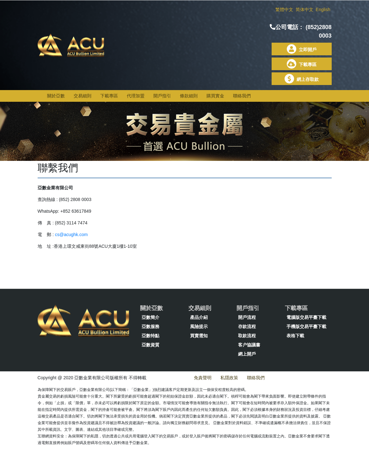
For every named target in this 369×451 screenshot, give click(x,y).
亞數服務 (150, 326)
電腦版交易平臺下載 (306, 317)
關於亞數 (56, 95)
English (323, 9)
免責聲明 (203, 377)
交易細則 (82, 95)
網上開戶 (247, 354)
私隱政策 (229, 377)
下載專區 (302, 64)
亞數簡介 (150, 317)
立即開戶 (302, 49)
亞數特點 (150, 335)
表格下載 (295, 335)
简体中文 (305, 9)
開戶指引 (162, 95)
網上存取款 (302, 79)
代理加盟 (136, 95)
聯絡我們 (242, 95)
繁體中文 (284, 9)
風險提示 (199, 326)
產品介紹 (199, 317)
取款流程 (247, 335)
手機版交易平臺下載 (306, 326)
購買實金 (215, 95)
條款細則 (189, 95)
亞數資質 (150, 344)
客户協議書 (249, 344)
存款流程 (247, 326)
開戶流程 (247, 317)
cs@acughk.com (71, 234)
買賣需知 (199, 335)
